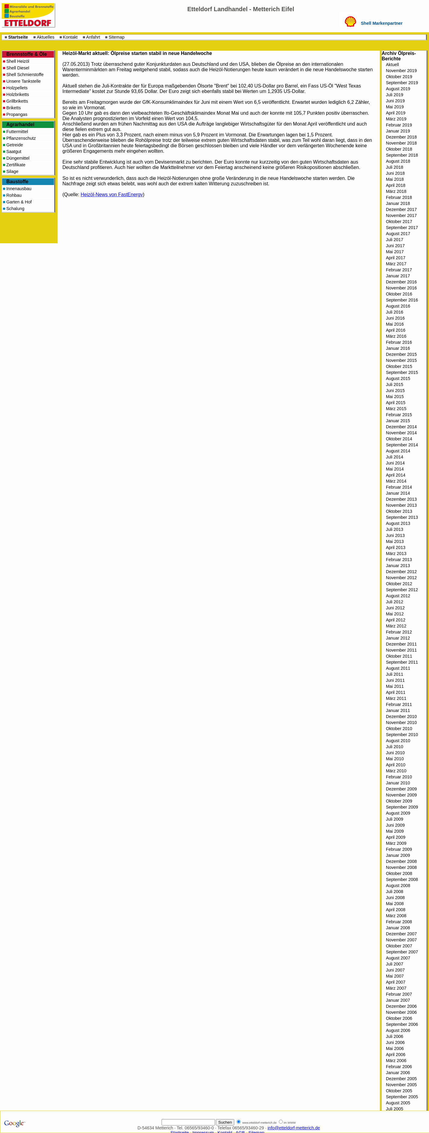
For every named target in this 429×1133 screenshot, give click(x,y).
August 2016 (398, 306)
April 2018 (395, 185)
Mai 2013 (395, 541)
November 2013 (401, 505)
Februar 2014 (399, 487)
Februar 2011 (399, 704)
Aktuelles (45, 37)
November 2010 (401, 722)
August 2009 (398, 813)
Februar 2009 (399, 849)
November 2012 (401, 577)
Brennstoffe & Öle (26, 54)
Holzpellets (16, 87)
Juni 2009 (395, 825)
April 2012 (395, 620)
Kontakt (70, 37)
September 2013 (402, 517)
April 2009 (395, 837)
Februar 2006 (399, 1066)
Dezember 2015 (401, 354)
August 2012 (398, 595)
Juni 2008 (395, 897)
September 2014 (402, 444)
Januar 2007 (398, 1000)
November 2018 (401, 143)
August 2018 (398, 161)
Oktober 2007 (399, 945)
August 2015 (398, 378)
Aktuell (392, 64)
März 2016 (396, 336)
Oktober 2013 (399, 511)
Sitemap (117, 37)
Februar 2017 (399, 269)
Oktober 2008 (399, 873)
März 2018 (396, 191)
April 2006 (395, 1054)
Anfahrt (93, 37)
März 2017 (396, 263)
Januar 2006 (398, 1072)
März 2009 (396, 843)
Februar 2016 (399, 342)
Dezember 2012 (401, 571)
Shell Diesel (17, 67)
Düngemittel (18, 158)
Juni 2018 (395, 173)
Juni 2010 (395, 752)
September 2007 (402, 951)
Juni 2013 (395, 535)
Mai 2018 (395, 179)
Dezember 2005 (401, 1078)
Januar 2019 (398, 131)
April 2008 (395, 909)
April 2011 (395, 692)
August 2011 (398, 668)
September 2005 (402, 1096)
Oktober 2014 (399, 438)
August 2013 (398, 523)
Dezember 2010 (401, 716)
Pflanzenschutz (21, 138)
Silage (12, 171)
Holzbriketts (17, 94)
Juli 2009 (394, 819)
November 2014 (401, 432)
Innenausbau (18, 188)
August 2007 (398, 958)
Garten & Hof (19, 201)
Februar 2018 (399, 197)
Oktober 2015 (399, 366)
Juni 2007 (395, 970)
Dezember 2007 (401, 933)
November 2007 (401, 939)
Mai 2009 (395, 831)
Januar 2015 (398, 420)
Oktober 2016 (399, 294)
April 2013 (395, 547)
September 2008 (402, 879)
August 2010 (398, 740)
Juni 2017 (395, 245)
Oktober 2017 (399, 221)
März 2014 (396, 481)
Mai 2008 (395, 903)
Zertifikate (15, 164)
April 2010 (395, 764)
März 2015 (396, 408)
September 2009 (402, 807)
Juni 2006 (395, 1042)
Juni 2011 (395, 680)
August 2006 (398, 1030)
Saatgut (13, 151)
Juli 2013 (394, 529)
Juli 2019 (394, 94)
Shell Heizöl (17, 61)
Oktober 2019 (399, 76)
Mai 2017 (395, 251)
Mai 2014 (395, 469)
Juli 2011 (394, 674)
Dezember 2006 (401, 1006)
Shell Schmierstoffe (25, 74)
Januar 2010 (398, 782)
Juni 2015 (395, 390)
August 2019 (398, 88)
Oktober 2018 (399, 149)
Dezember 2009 (401, 789)
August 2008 (398, 885)
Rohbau (13, 195)
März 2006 (396, 1060)
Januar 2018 (398, 203)
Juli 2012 (394, 601)
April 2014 (395, 475)
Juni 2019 (395, 100)
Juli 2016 (394, 312)
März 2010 (396, 770)
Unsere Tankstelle (23, 81)
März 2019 (396, 118)
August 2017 (398, 233)
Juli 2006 (394, 1036)
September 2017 (402, 227)
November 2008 (401, 867)
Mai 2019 (395, 106)
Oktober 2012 (399, 583)
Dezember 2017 (401, 209)
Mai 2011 (395, 686)
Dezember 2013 (401, 499)
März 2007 (396, 988)
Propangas (16, 114)
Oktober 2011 (399, 656)
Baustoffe (17, 181)
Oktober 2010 (399, 728)
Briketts (13, 107)
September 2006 (402, 1024)
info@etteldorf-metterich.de (294, 1127)
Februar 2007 (399, 994)
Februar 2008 (399, 921)
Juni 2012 (395, 607)
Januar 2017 (398, 275)
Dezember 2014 (401, 426)
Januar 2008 (398, 927)
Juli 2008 (394, 891)
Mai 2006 (395, 1048)
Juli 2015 (394, 384)
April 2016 (395, 330)
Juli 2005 (394, 1108)
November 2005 (401, 1084)
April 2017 (395, 257)
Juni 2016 (395, 318)
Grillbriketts (17, 101)
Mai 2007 (395, 976)
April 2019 (395, 112)
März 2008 (396, 915)
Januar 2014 (398, 493)
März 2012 (396, 626)
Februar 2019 (399, 125)
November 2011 (401, 650)
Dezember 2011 (401, 644)
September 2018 (402, 155)
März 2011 (396, 698)
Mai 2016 (395, 324)
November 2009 (401, 795)
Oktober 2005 (399, 1090)
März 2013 (396, 553)
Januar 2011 (398, 710)
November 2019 (401, 70)
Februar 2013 (399, 559)
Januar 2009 (398, 855)
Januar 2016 (398, 348)
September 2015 (402, 372)
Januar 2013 (398, 565)
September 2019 (402, 82)
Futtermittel (17, 131)
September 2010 (402, 734)
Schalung (15, 208)
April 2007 (395, 982)
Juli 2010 (394, 746)
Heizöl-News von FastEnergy (111, 194)
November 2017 (401, 215)
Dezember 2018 (401, 137)
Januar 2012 (398, 638)
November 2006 (401, 1012)
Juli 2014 (394, 457)
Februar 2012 (399, 632)
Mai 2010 (395, 758)
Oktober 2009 (399, 801)
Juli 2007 (394, 964)
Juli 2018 (394, 167)
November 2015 (401, 360)
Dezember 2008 (401, 861)
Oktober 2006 (399, 1018)
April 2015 (395, 402)
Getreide (14, 144)
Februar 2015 (399, 414)
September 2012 (402, 589)
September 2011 (402, 662)
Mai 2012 (395, 613)
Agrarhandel (20, 124)
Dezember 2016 (401, 281)
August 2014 (398, 450)
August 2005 (398, 1102)
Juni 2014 (395, 463)
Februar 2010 (399, 776)
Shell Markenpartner (381, 23)
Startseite (18, 37)
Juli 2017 (394, 239)
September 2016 (402, 300)
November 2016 (401, 288)
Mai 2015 (395, 396)
